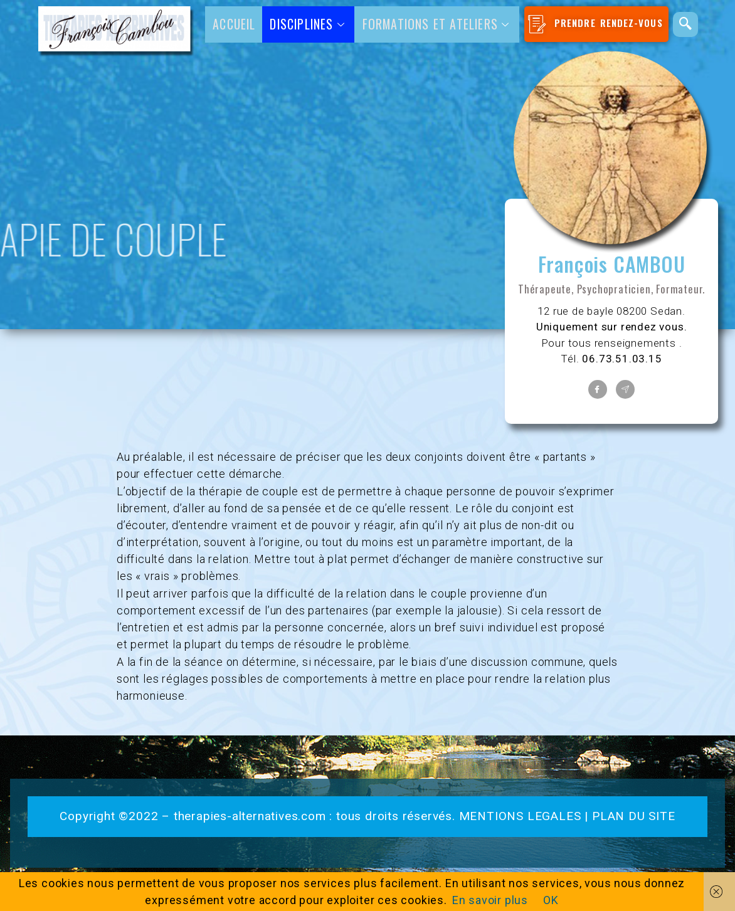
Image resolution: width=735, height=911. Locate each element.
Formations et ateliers (437, 23)
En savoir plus (490, 900)
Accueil (234, 23)
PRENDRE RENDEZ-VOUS (594, 24)
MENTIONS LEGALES (520, 816)
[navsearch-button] (684, 24)
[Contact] (625, 389)
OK (551, 900)
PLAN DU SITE (633, 816)
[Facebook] (597, 389)
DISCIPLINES (308, 23)
